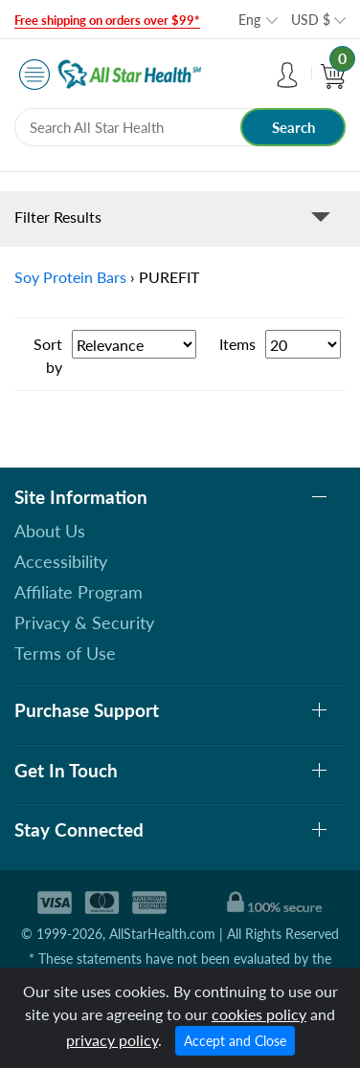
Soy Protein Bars (70, 277)
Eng (249, 19)
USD (310, 19)
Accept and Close (235, 1041)
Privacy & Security (84, 622)
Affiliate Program (78, 591)
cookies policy (259, 1014)
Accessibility (60, 561)
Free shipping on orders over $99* (107, 20)
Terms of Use (65, 653)
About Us (49, 530)
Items (237, 344)
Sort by (48, 355)
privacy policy (112, 1040)
